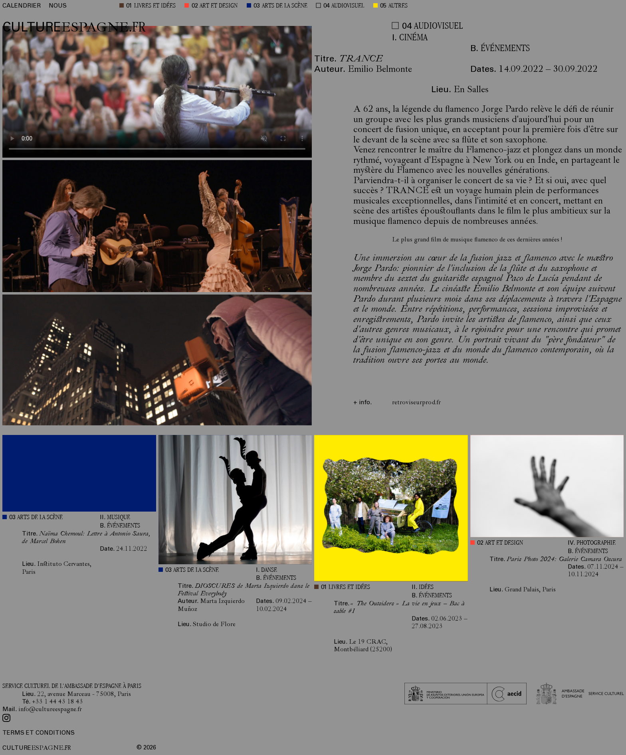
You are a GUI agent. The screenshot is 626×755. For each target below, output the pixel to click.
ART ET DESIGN (219, 6)
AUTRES (398, 6)
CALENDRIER (21, 6)
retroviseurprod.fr (416, 403)
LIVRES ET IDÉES (155, 6)
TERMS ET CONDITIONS (38, 733)
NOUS (58, 6)
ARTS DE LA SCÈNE (284, 6)
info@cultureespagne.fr (50, 710)
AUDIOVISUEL (347, 6)
